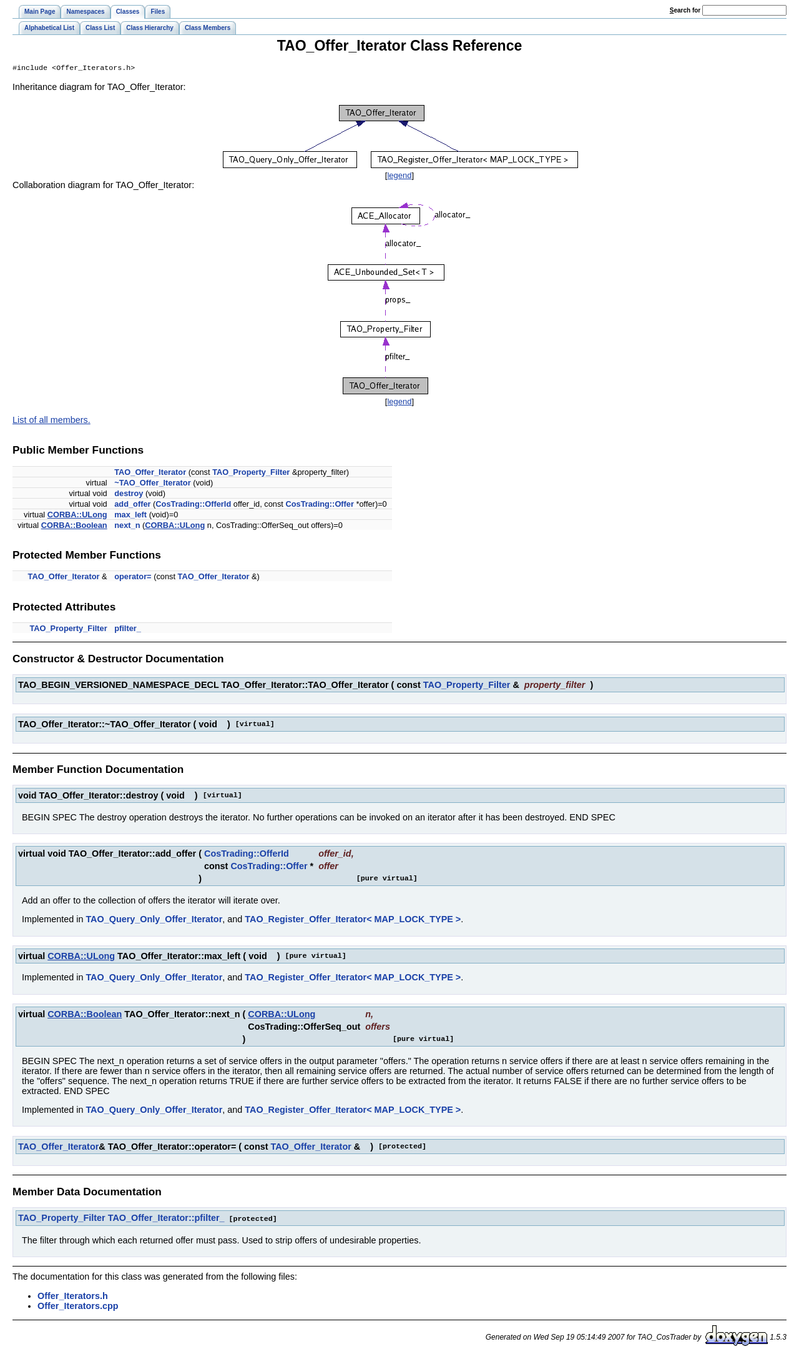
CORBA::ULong (77, 515)
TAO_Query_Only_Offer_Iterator (154, 920)
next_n (127, 526)
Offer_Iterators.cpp (78, 1307)
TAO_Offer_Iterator (150, 473)
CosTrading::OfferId (193, 505)
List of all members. (51, 421)
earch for (685, 10)
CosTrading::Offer (319, 505)
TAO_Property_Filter (251, 473)
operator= (132, 577)
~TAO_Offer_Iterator (152, 484)
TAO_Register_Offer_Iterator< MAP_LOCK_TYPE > (353, 920)
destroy (128, 494)
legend (399, 176)
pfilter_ (127, 629)
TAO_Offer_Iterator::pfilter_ (166, 1219)
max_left (130, 515)
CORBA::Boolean (74, 526)
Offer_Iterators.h (72, 1297)
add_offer (132, 505)
